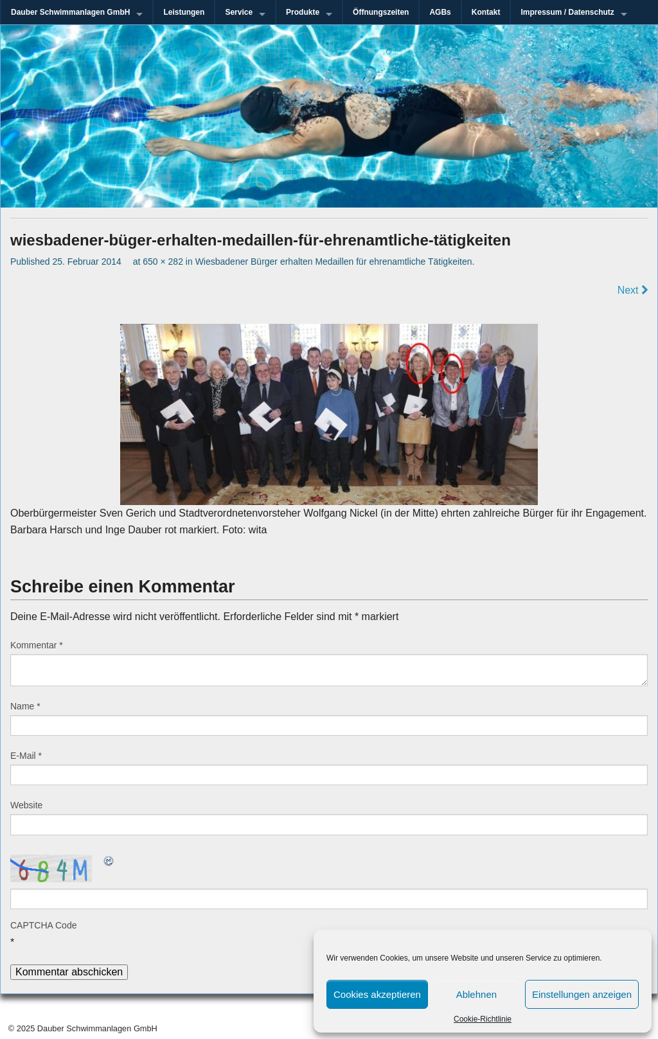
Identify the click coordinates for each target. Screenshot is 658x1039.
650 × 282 (163, 261)
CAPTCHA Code (43, 925)
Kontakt (486, 12)
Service (239, 12)
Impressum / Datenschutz (567, 12)
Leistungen (183, 12)
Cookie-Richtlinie (482, 1019)
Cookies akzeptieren (377, 994)
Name (25, 706)
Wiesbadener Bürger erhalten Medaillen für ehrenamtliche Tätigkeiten (333, 261)
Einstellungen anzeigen (582, 994)
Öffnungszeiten (381, 12)
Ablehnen (476, 994)
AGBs (439, 12)
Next (633, 290)
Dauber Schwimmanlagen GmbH (70, 12)
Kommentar (36, 645)
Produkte (302, 12)
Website (26, 805)
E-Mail (26, 755)
